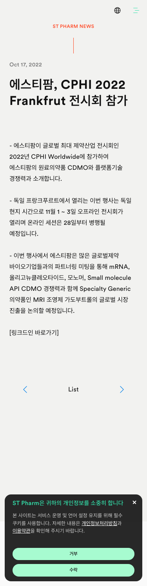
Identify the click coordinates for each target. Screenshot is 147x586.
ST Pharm (11, 10)
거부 (73, 554)
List (73, 389)
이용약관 (21, 531)
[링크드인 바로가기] (34, 332)
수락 (73, 570)
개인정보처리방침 (99, 524)
